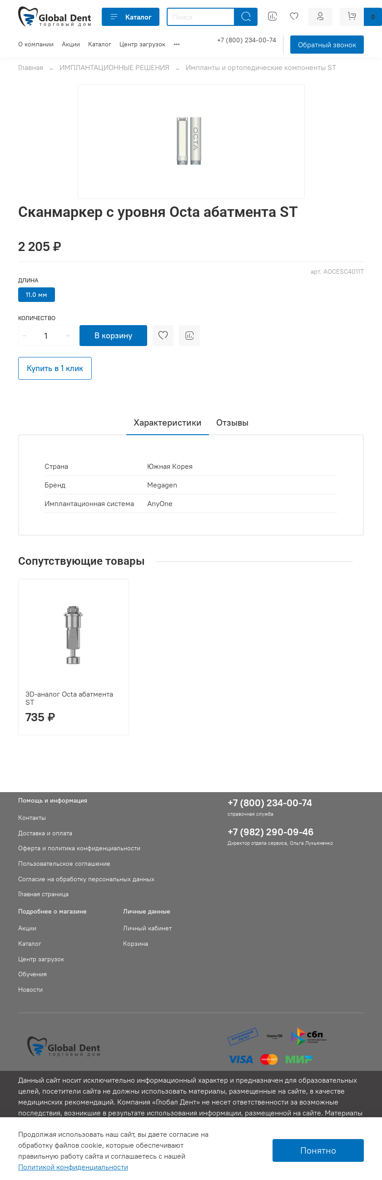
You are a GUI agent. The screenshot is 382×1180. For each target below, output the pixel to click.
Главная (30, 67)
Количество (36, 318)
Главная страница (43, 894)
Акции (71, 44)
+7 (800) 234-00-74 (246, 40)
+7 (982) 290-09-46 (271, 832)
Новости (30, 989)
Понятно (318, 1150)
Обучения (32, 974)
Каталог (130, 16)
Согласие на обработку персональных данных (86, 879)
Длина (28, 280)
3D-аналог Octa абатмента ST (69, 698)
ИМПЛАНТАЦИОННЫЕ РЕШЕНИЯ (114, 67)
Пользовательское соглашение (64, 863)
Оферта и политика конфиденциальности (79, 848)
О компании (36, 44)
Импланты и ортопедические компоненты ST (261, 67)
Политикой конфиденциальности (73, 1166)
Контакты (32, 817)
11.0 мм (36, 295)
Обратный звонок (327, 44)
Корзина (135, 943)
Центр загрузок (142, 44)
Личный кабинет (147, 928)
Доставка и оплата (45, 833)
